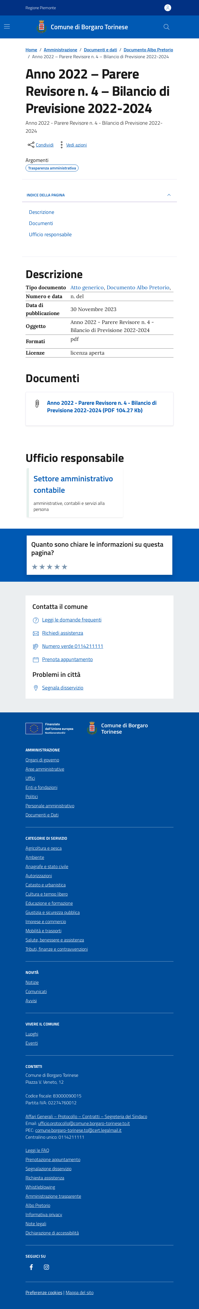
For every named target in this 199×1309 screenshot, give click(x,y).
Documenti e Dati (42, 814)
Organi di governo (42, 759)
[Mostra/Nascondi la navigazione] (6, 26)
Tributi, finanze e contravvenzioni (57, 948)
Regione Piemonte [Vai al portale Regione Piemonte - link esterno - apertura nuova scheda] (41, 8)
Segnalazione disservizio (48, 1168)
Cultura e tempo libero (47, 893)
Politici (32, 796)
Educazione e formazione (49, 903)
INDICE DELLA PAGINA (99, 195)
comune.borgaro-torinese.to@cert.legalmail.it (78, 1130)
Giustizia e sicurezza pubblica (53, 912)
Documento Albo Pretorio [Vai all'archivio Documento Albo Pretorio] (138, 287)
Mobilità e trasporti (43, 930)
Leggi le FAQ (37, 1150)
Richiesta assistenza (45, 1177)
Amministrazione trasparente (53, 1196)
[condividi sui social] (40, 144)
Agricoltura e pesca (44, 848)
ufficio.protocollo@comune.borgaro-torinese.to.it (84, 1123)
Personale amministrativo (50, 805)
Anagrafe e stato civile (47, 866)
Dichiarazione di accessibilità (52, 1232)
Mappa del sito (79, 1292)
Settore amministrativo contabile (73, 484)
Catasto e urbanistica (46, 884)
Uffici (30, 778)
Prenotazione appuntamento (53, 1159)
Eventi (32, 1043)
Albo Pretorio (38, 1205)
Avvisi (31, 1000)
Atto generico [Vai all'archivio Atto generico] (87, 287)
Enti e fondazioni (41, 787)
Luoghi (32, 1033)
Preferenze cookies (44, 1292)
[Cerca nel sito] (166, 27)
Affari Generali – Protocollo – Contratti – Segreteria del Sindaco (86, 1116)
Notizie (32, 982)
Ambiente (35, 857)
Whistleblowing (40, 1186)
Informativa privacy (44, 1214)
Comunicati (36, 991)
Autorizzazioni (39, 875)
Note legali (36, 1223)
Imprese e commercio (46, 921)
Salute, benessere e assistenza (55, 939)
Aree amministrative (45, 768)
